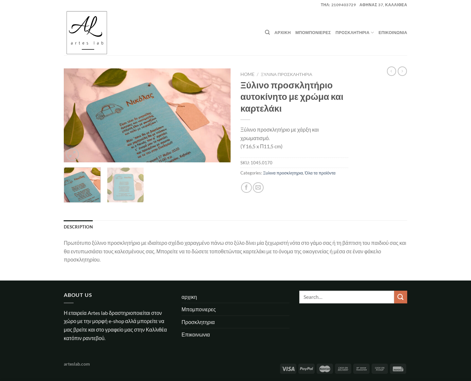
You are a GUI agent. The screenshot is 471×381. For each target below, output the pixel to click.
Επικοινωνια (392, 32)
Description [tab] (78, 226)
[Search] (267, 32)
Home (247, 74)
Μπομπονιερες (313, 32)
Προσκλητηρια (355, 32)
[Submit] (400, 297)
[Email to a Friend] (258, 187)
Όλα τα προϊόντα (320, 172)
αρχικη (282, 32)
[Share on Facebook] (246, 187)
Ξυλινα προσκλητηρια (286, 74)
